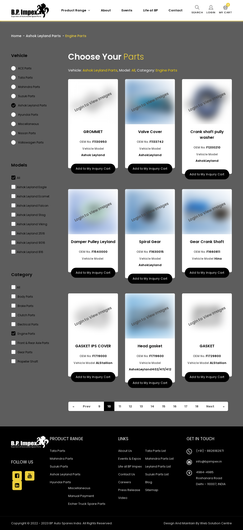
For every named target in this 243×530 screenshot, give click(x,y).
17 (185, 406)
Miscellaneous (79, 488)
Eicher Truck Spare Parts (86, 503)
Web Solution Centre (216, 523)
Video (122, 498)
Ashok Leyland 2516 (28, 233)
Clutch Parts (23, 315)
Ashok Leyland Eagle (29, 187)
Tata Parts (57, 451)
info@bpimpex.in (209, 461)
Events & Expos (129, 458)
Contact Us (126, 474)
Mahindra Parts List (159, 458)
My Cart (225, 9)
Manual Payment (81, 496)
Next (210, 406)
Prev (86, 406)
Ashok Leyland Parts (43, 35)
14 (152, 406)
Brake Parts (22, 306)
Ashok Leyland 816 (27, 252)
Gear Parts (22, 352)
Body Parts (22, 297)
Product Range (75, 10)
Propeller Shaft (25, 361)
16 (175, 406)
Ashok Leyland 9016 (28, 243)
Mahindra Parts (61, 458)
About (106, 10)
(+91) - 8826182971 (210, 451)
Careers (124, 482)
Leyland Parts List (158, 466)
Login (210, 9)
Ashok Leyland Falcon (30, 206)
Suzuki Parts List (157, 474)
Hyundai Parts (60, 482)
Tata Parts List (155, 451)
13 (141, 406)
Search (197, 9)
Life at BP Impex (130, 466)
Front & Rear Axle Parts (30, 343)
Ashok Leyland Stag (29, 215)
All (16, 178)
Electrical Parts (25, 324)
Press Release (129, 490)
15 (163, 406)
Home (16, 35)
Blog (148, 482)
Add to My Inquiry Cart (93, 169)
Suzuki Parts (59, 466)
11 (119, 406)
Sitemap (151, 490)
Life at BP (150, 10)
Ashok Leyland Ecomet (30, 196)
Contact (175, 10)
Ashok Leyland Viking (29, 224)
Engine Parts (23, 334)
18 (196, 406)
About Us (125, 451)
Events (127, 10)
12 (130, 406)
